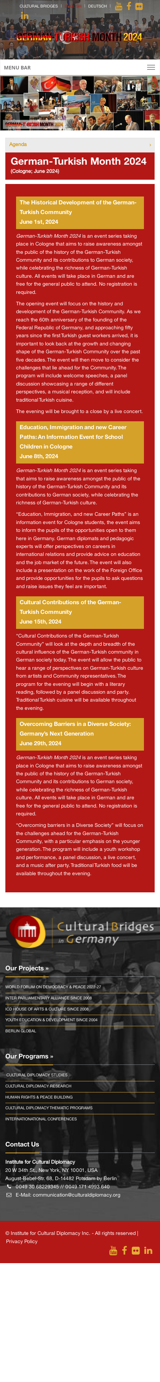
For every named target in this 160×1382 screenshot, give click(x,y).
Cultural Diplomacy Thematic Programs (48, 1108)
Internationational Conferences (41, 1119)
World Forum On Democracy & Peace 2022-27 (53, 987)
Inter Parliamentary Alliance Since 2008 (48, 998)
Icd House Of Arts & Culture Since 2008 (47, 1009)
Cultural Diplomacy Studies (36, 1075)
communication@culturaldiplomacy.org (76, 1195)
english (73, 6)
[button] (12, 103)
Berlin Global (20, 1031)
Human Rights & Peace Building (38, 1097)
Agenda (18, 144)
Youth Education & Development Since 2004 (51, 1020)
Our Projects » (27, 968)
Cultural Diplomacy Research (38, 1086)
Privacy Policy (22, 1242)
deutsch (97, 6)
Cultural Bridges (39, 6)
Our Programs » (29, 1056)
